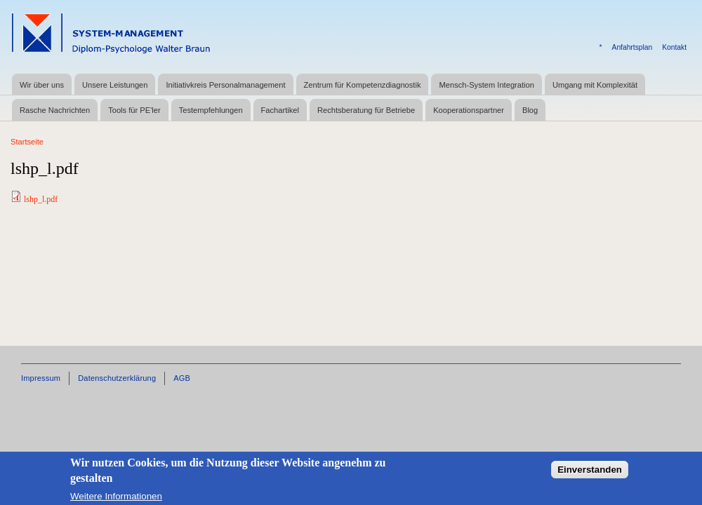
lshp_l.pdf (41, 199)
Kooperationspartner (468, 110)
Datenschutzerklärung (117, 378)
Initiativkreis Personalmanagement (225, 85)
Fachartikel (280, 110)
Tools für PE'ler (134, 110)
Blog (530, 110)
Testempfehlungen (211, 110)
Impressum (40, 378)
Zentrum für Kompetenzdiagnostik (362, 85)
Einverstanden (589, 475)
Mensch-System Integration (486, 85)
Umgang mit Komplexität (594, 85)
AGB (181, 378)
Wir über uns (42, 85)
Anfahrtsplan (632, 47)
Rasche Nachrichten (55, 110)
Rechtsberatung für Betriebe (366, 110)
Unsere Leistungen (114, 85)
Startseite (27, 141)
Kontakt (674, 47)
